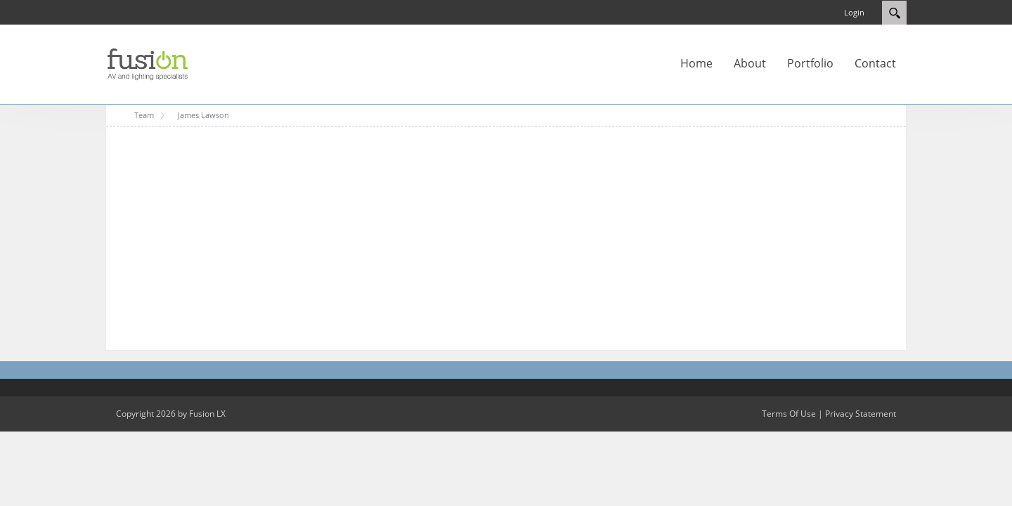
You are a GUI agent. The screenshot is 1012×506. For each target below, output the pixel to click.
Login (854, 12)
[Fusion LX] (147, 63)
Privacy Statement (860, 414)
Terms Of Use (789, 414)
